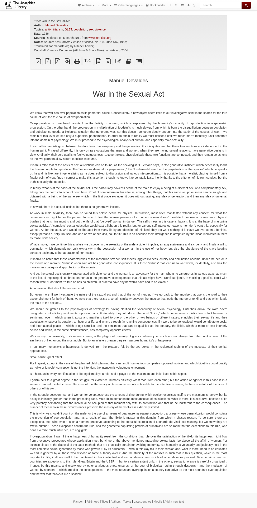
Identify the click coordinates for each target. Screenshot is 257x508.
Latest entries (142, 501)
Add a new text (174, 501)
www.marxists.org (100, 37)
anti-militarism (54, 29)
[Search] (221, 5)
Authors (116, 501)
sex (91, 29)
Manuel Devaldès (56, 25)
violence (100, 29)
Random (78, 501)
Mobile (158, 501)
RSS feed (93, 501)
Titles (104, 501)
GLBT (68, 29)
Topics (127, 501)
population (80, 29)
